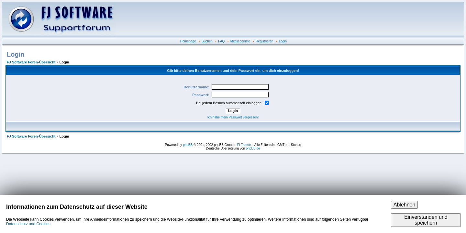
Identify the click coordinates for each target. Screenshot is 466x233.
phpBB (188, 145)
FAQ (221, 41)
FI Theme (244, 145)
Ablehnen (405, 204)
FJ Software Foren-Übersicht (31, 62)
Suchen (207, 41)
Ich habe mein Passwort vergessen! (233, 117)
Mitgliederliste (240, 41)
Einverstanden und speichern (425, 220)
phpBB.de (253, 148)
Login (283, 41)
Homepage (188, 41)
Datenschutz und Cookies (28, 224)
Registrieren (264, 41)
